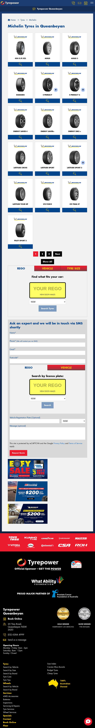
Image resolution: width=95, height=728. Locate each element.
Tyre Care (7, 653)
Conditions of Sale (32, 724)
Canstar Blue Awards (56, 643)
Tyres (5, 640)
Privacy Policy (59, 443)
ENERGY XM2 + (74, 131)
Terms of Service (75, 443)
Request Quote (18, 453)
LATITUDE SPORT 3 (74, 168)
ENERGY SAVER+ (47, 131)
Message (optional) (18, 426)
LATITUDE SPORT (47, 168)
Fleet (5, 702)
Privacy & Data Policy (17, 724)
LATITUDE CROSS (20, 168)
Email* (12, 349)
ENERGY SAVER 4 (20, 131)
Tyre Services (8, 685)
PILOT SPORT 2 (20, 241)
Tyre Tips (7, 656)
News (6, 705)
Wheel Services (9, 689)
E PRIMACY (47, 95)
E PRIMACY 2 (74, 95)
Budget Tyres (52, 646)
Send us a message (17, 616)
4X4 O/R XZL (20, 58)
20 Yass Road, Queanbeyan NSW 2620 (17, 603)
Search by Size (9, 647)
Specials (7, 692)
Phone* (23, 341)
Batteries (6, 676)
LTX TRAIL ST (75, 204)
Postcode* (14, 357)
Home (12, 20)
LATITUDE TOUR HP (20, 204)
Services (7, 669)
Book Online (9, 698)
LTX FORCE (47, 204)
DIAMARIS (20, 95)
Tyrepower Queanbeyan (47, 8)
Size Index (51, 640)
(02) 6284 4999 (16, 611)
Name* (13, 332)
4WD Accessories (10, 672)
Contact (7, 695)
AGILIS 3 (74, 58)
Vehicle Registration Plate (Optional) (25, 417)
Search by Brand (10, 650)
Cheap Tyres (52, 650)
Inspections (7, 679)
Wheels (7, 659)
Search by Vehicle (10, 643)
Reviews (7, 708)
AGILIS (47, 58)
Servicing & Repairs (11, 682)
